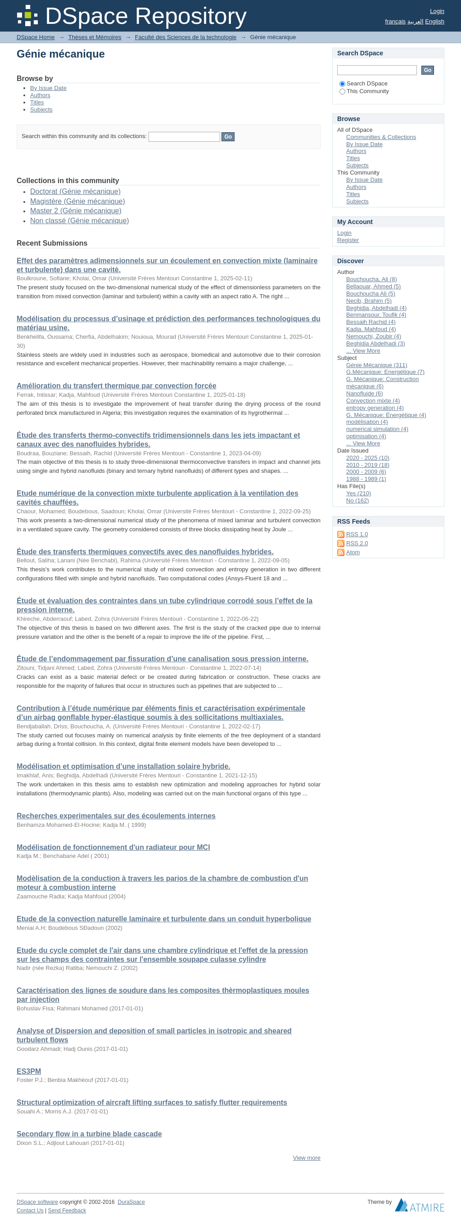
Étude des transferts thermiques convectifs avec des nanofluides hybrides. (145, 552)
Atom (353, 552)
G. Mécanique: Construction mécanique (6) (382, 383)
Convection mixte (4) (373, 400)
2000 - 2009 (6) (366, 471)
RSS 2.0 (357, 543)
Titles (37, 102)
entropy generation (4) (375, 407)
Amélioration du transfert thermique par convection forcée (117, 386)
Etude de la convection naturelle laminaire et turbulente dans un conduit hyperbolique (164, 919)
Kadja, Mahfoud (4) (371, 329)
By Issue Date (48, 88)
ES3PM (29, 1071)
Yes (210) (358, 493)
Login (437, 11)
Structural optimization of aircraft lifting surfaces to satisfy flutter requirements (152, 1102)
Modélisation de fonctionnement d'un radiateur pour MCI (113, 847)
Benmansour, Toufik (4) (376, 314)
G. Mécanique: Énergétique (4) (386, 415)
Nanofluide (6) (364, 393)
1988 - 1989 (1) (366, 479)
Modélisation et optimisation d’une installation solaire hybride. (123, 766)
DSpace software (37, 1202)
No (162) (357, 500)
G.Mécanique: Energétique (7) (385, 371)
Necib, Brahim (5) (369, 300)
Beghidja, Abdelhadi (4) (376, 308)
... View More (363, 350)
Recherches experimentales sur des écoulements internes (116, 816)
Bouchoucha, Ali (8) (371, 279)
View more (307, 1157)
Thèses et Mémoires (95, 37)
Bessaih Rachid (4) (371, 322)
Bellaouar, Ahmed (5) (373, 286)
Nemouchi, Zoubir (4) (373, 336)
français (395, 21)
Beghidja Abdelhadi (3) (375, 343)
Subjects (41, 109)
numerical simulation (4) (377, 429)
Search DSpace (363, 83)
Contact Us (30, 1210)
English (434, 21)
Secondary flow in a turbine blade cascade (89, 1134)
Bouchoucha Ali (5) (370, 293)
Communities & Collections (381, 137)
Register (348, 240)
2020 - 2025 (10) (367, 457)
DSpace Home (36, 37)
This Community (364, 91)
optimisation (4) (366, 436)
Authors (40, 95)
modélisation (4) (367, 421)
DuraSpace (131, 1202)
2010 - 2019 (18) (367, 465)
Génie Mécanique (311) (376, 365)
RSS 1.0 (357, 534)
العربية (415, 21)
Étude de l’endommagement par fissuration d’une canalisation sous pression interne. (162, 659)
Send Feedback (67, 1210)
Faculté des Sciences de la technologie (185, 37)
